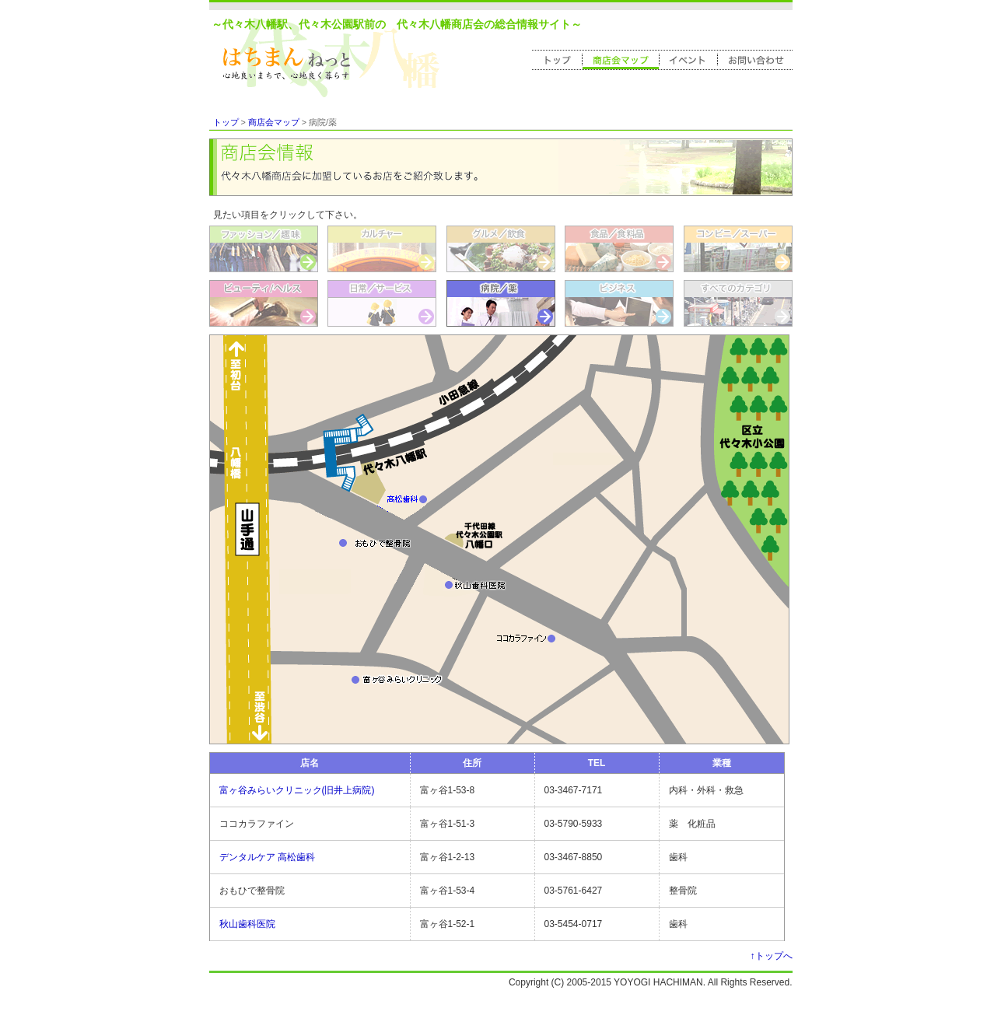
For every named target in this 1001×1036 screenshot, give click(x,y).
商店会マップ (273, 122)
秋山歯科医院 (247, 924)
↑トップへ (772, 955)
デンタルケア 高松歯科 (267, 857)
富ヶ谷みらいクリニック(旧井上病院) (297, 790)
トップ (226, 122)
